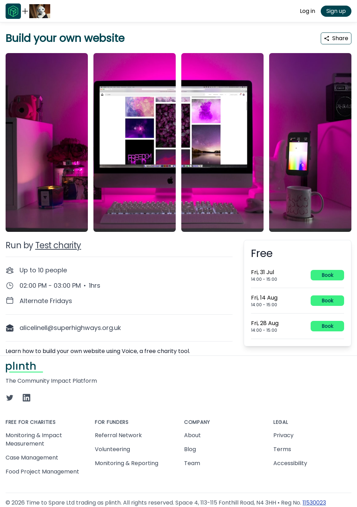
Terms (282, 449)
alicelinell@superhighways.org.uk (70, 327)
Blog (190, 449)
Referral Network (118, 435)
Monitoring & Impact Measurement (34, 439)
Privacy (283, 435)
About (192, 435)
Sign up (336, 11)
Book (327, 275)
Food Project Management (42, 472)
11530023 (314, 503)
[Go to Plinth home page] (13, 11)
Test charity (58, 245)
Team (192, 463)
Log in (307, 11)
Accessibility (290, 463)
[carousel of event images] (178, 138)
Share (336, 38)
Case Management (32, 458)
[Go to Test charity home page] (39, 11)
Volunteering (112, 449)
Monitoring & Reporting (126, 463)
